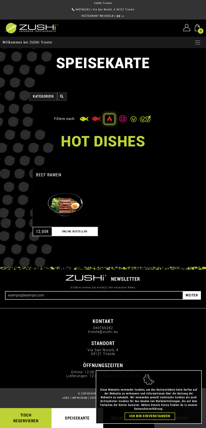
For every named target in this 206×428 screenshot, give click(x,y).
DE (120, 16)
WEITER (192, 295)
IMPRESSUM (80, 397)
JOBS (65, 397)
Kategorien (43, 96)
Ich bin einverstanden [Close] (149, 416)
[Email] (94, 295)
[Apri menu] (197, 42)
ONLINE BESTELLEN (74, 231)
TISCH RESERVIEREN (26, 418)
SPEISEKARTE (77, 418)
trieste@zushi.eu (103, 332)
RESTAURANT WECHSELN (98, 15)
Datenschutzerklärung (148, 408)
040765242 (83, 9)
